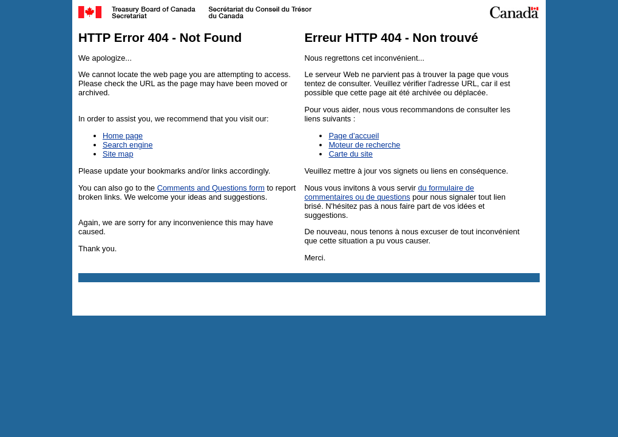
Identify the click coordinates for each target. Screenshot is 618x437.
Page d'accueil (353, 135)
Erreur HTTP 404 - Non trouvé (391, 37)
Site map (118, 153)
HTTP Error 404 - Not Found (160, 37)
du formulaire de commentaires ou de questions (389, 192)
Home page (123, 135)
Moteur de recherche (364, 144)
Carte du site (350, 153)
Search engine (128, 144)
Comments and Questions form (211, 187)
